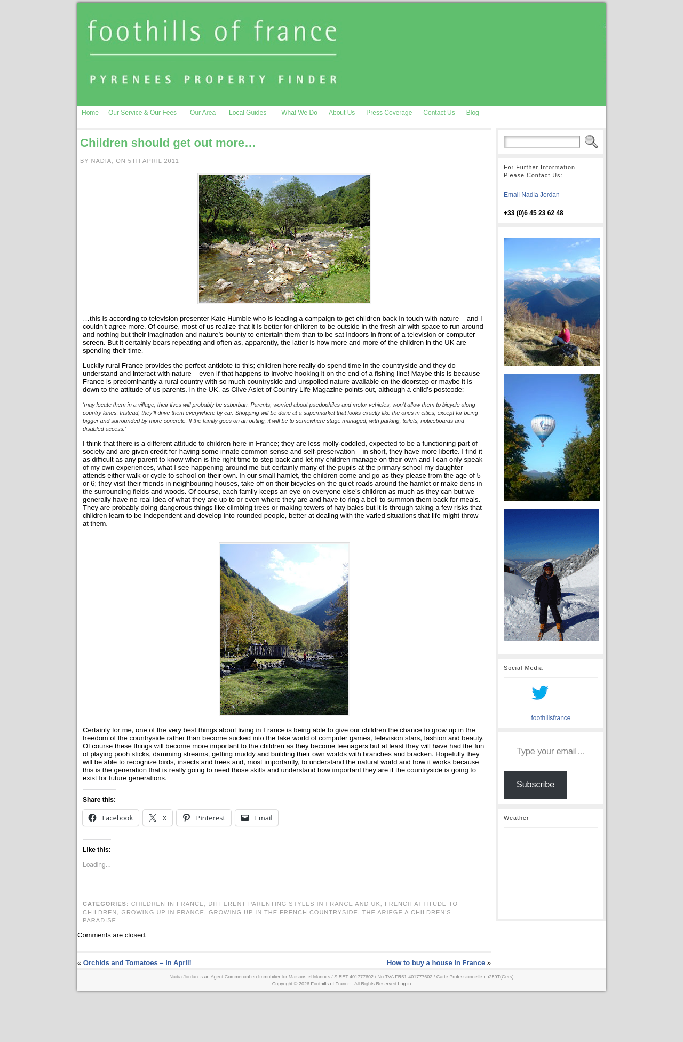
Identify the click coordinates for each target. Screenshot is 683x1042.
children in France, (170, 904)
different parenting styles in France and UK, (296, 904)
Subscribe (535, 784)
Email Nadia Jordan (532, 195)
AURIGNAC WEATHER (551, 873)
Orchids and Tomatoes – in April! (137, 963)
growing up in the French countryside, (285, 912)
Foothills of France (331, 983)
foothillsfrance (550, 718)
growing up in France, (165, 912)
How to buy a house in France (436, 963)
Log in (404, 983)
